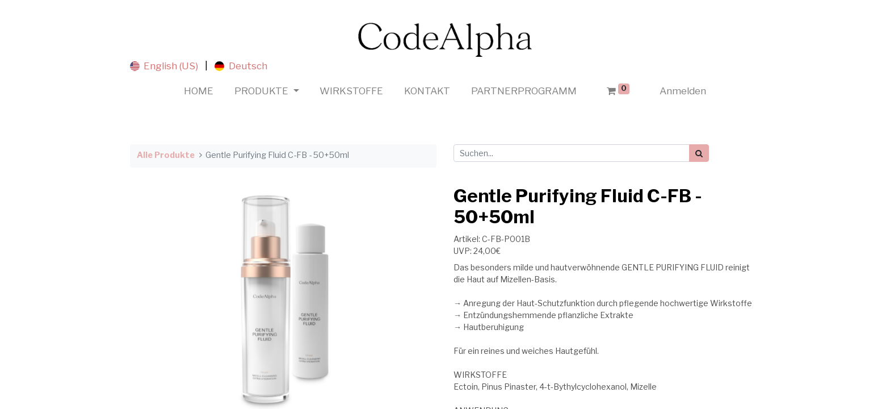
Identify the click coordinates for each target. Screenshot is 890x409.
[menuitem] (199, 91)
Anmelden (683, 91)
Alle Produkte (166, 155)
